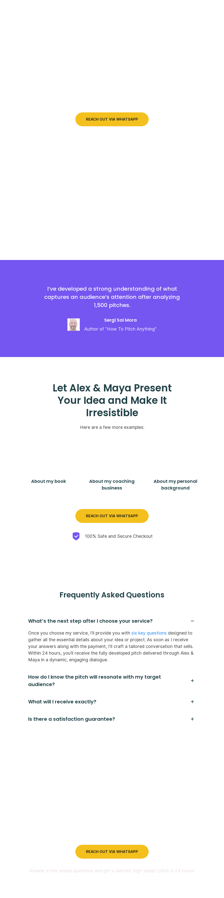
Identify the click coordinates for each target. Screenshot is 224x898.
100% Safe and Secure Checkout (119, 535)
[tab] (112, 620)
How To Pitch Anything (131, 328)
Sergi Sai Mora (120, 320)
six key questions (149, 632)
